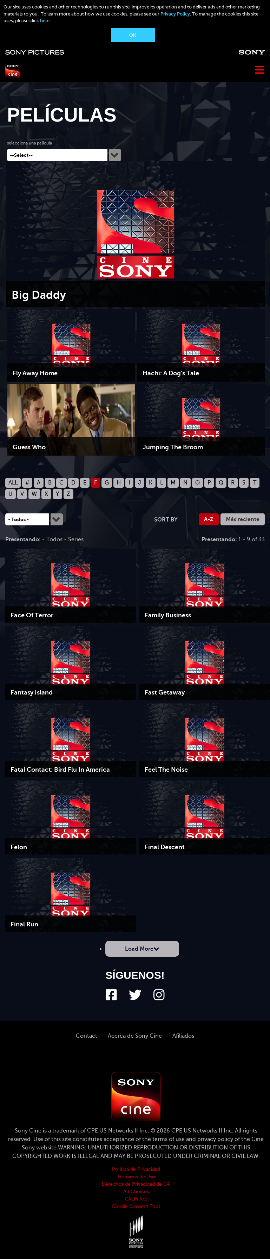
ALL (13, 483)
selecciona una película (29, 143)
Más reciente (242, 519)
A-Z (208, 519)
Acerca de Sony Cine (135, 1036)
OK (132, 35)
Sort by (166, 520)
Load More (139, 949)
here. (45, 20)
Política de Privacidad (136, 1169)
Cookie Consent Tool (136, 1206)
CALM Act (136, 1199)
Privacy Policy (175, 14)
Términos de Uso (136, 1176)
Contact (86, 1036)
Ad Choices (136, 1191)
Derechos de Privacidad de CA (136, 1184)
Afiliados (183, 1036)
